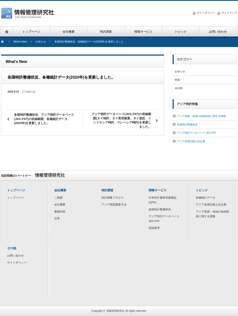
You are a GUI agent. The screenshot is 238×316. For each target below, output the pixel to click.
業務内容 (59, 211)
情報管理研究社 (116, 310)
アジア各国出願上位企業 (191, 141)
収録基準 (154, 227)
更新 (177, 79)
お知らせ (30, 91)
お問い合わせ (15, 255)
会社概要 (59, 204)
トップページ (15, 197)
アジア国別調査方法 (114, 204)
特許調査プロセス (112, 197)
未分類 (178, 88)
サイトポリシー (206, 12)
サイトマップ (229, 12)
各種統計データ (205, 197)
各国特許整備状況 (187, 124)
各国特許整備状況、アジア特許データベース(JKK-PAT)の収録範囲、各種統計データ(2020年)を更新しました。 (44, 119)
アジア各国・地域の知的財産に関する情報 (201, 116)
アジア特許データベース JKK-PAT (196, 132)
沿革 (57, 218)
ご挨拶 (58, 197)
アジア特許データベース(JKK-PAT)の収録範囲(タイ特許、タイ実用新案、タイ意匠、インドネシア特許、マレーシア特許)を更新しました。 (121, 120)
